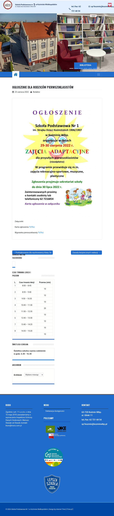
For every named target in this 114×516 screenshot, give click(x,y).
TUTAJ (32, 227)
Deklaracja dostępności (54, 411)
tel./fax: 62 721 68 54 (76, 8)
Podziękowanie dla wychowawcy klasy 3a (33, 252)
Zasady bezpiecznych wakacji (85, 252)
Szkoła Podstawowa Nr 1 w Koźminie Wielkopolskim (29, 509)
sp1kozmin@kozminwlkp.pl (94, 424)
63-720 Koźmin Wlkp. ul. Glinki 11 (92, 414)
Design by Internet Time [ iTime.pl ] (61, 509)
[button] (61, 42)
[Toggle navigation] (98, 74)
